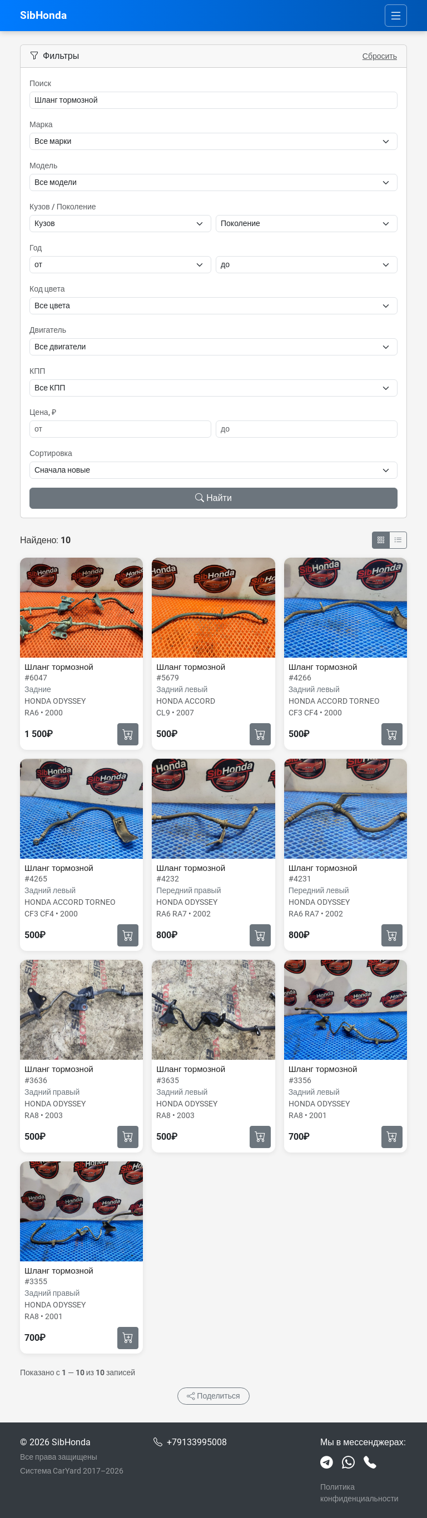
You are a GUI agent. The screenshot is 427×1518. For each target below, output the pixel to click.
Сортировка (50, 453)
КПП (37, 371)
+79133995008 (197, 1442)
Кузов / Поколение (62, 206)
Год (35, 247)
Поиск (40, 83)
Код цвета (46, 288)
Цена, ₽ (42, 412)
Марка (41, 124)
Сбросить (380, 56)
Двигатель (47, 329)
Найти (213, 498)
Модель (43, 165)
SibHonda (43, 15)
